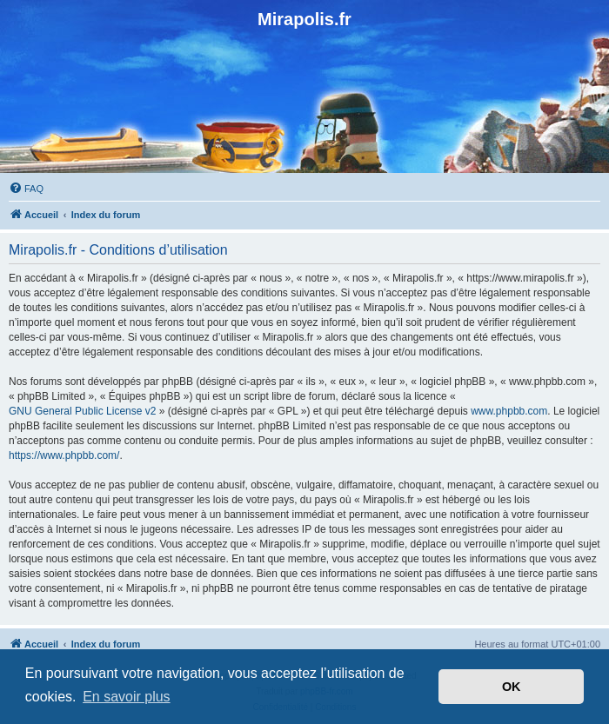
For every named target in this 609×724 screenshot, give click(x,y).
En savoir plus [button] (127, 696)
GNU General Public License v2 (82, 411)
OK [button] (511, 687)
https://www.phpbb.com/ (64, 455)
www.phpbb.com (509, 411)
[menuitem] (26, 188)
